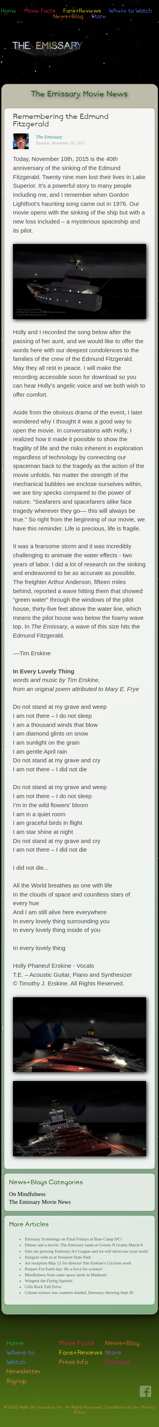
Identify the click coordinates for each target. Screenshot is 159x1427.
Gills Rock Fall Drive (43, 1286)
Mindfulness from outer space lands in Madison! (66, 1274)
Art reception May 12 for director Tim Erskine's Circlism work (78, 1263)
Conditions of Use (122, 1407)
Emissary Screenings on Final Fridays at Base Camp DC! (73, 1239)
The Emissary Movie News (79, 94)
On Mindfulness (27, 1194)
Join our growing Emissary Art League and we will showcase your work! (86, 1251)
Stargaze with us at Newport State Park (58, 1257)
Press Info (73, 1362)
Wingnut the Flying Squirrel (48, 1280)
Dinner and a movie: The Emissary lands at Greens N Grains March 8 (84, 1244)
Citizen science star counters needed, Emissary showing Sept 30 (79, 1292)
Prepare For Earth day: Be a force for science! (63, 1268)
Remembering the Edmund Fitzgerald (61, 120)
